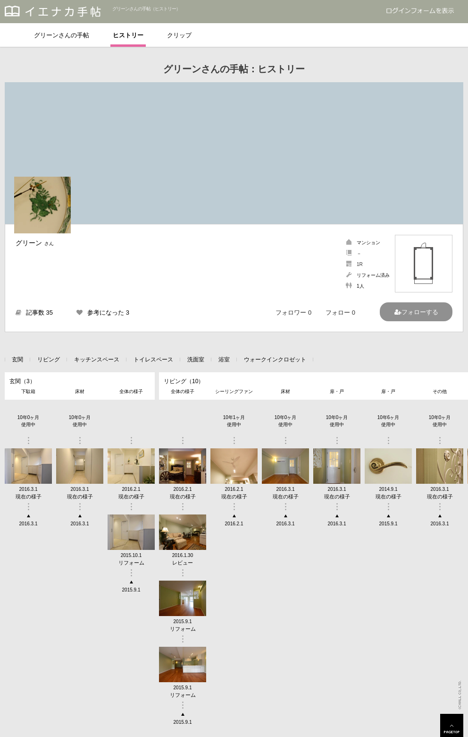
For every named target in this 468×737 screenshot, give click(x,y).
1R (360, 264)
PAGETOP (451, 725)
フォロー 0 (340, 312)
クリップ (179, 35)
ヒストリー (128, 35)
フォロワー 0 (293, 312)
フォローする (419, 312)
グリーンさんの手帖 (61, 35)
